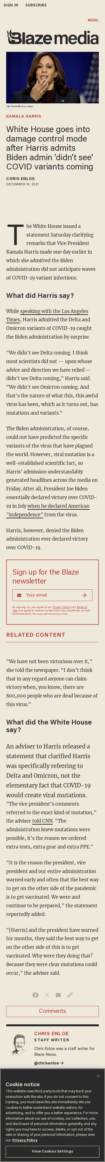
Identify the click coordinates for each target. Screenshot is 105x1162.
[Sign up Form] (52, 595)
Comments (52, 1011)
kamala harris (23, 117)
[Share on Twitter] (47, 995)
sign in (11, 5)
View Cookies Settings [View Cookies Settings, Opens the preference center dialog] (52, 1151)
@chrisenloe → (49, 1063)
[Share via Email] (58, 995)
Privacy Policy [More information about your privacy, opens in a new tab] (25, 1140)
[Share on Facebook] (35, 995)
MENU (93, 20)
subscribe (36, 5)
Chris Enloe (20, 179)
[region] (52, 1115)
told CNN (42, 821)
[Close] (98, 1076)
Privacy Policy (61, 607)
